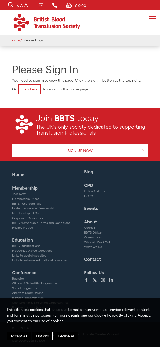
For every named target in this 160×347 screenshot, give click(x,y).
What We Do (93, 247)
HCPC (88, 196)
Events (91, 208)
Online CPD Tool (95, 191)
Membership (25, 188)
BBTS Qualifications (26, 246)
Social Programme (25, 288)
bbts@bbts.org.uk (41, 5)
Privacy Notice (22, 228)
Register (18, 278)
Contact (92, 259)
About (90, 221)
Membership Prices (25, 199)
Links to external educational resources (40, 260)
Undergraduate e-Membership (33, 208)
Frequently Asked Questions (32, 251)
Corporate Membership (28, 218)
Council (89, 228)
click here (29, 89)
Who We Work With (98, 242)
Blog (88, 171)
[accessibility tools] (22, 5)
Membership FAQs (25, 213)
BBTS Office (93, 232)
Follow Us (94, 272)
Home (14, 40)
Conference (24, 272)
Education (22, 240)
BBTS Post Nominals (26, 203)
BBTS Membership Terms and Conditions (41, 223)
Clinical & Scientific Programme (34, 283)
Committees (93, 237)
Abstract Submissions (27, 293)
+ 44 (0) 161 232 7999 (55, 5)
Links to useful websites (29, 255)
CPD (88, 185)
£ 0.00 (80, 5)
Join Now (19, 194)
